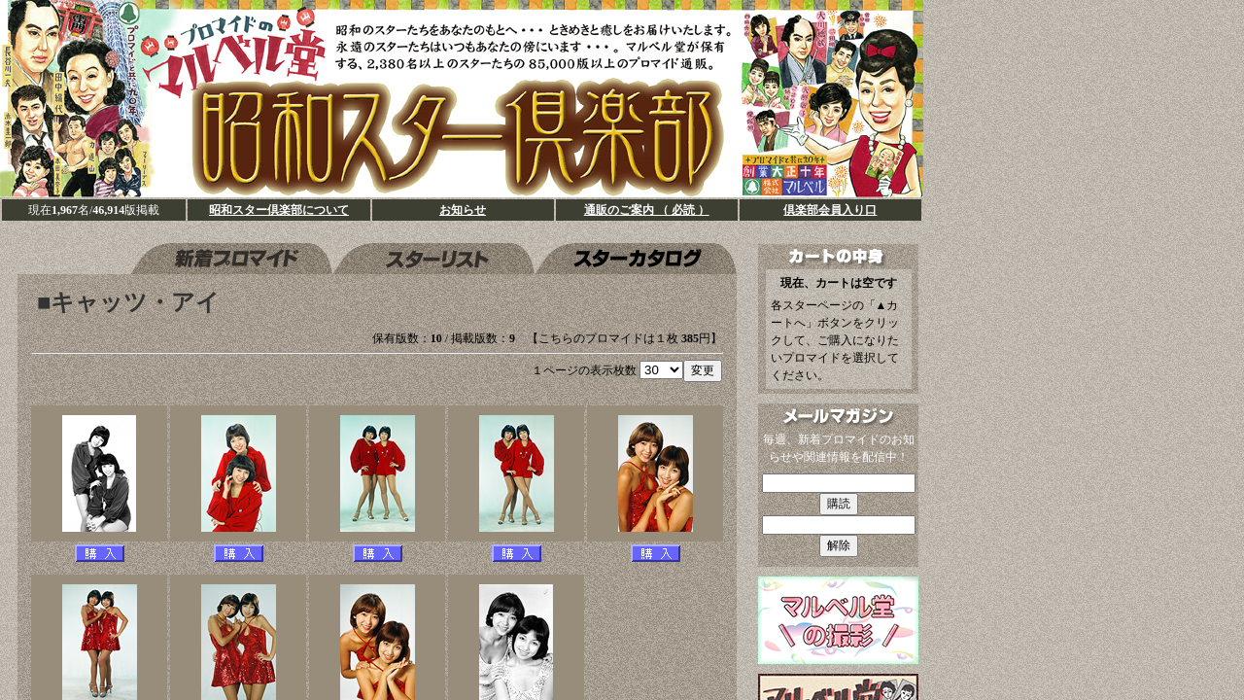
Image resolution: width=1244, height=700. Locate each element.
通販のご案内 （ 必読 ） (646, 210)
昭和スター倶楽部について (279, 210)
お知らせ (462, 210)
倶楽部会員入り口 (830, 210)
